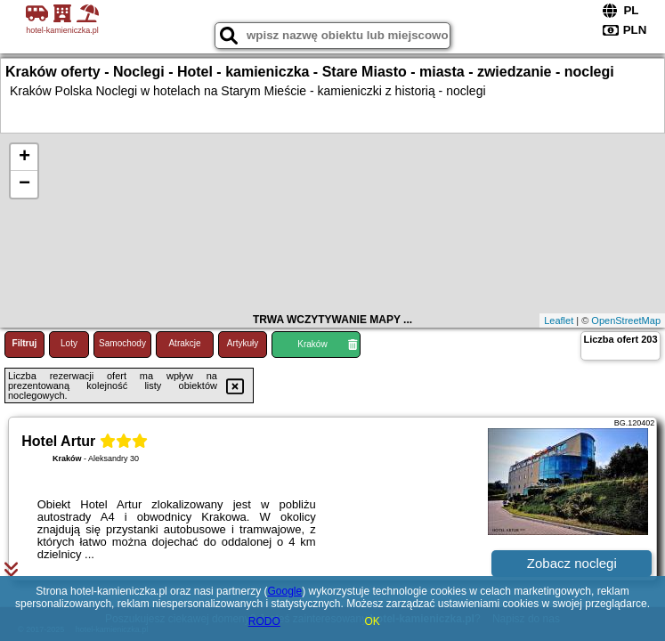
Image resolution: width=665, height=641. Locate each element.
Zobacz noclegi (572, 563)
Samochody (122, 343)
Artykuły (243, 343)
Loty (69, 343)
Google (284, 591)
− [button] (24, 184)
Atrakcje (184, 343)
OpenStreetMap (626, 320)
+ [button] (24, 157)
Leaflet (558, 320)
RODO (264, 621)
